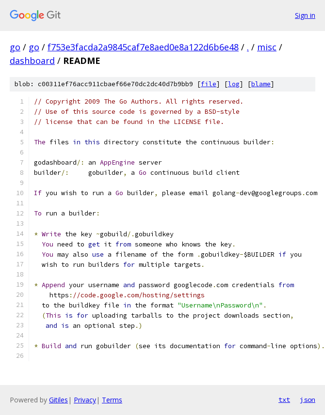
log (234, 84)
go (15, 47)
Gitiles (58, 399)
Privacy (85, 399)
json (307, 399)
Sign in (305, 15)
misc (266, 47)
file (208, 84)
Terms (112, 399)
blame (261, 84)
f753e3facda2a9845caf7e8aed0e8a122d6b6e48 (143, 47)
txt (284, 399)
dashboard (32, 60)
